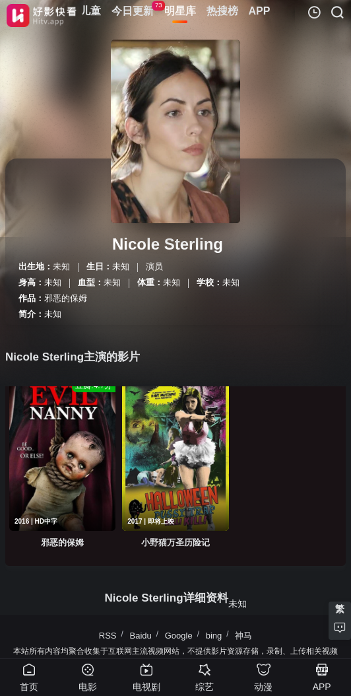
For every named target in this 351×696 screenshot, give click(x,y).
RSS (108, 636)
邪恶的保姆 (65, 298)
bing (214, 636)
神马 (243, 636)
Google (179, 636)
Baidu (140, 636)
